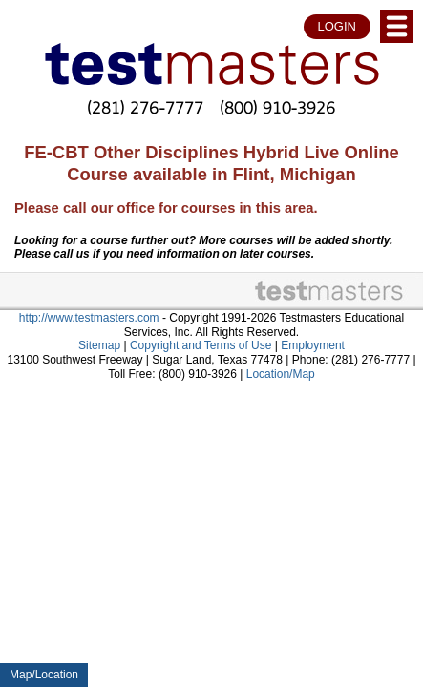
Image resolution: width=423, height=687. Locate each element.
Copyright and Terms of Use (201, 345)
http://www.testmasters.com (89, 317)
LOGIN (337, 26)
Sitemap (99, 345)
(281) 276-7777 (145, 107)
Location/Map (280, 374)
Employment (313, 345)
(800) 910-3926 (278, 107)
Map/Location (44, 674)
